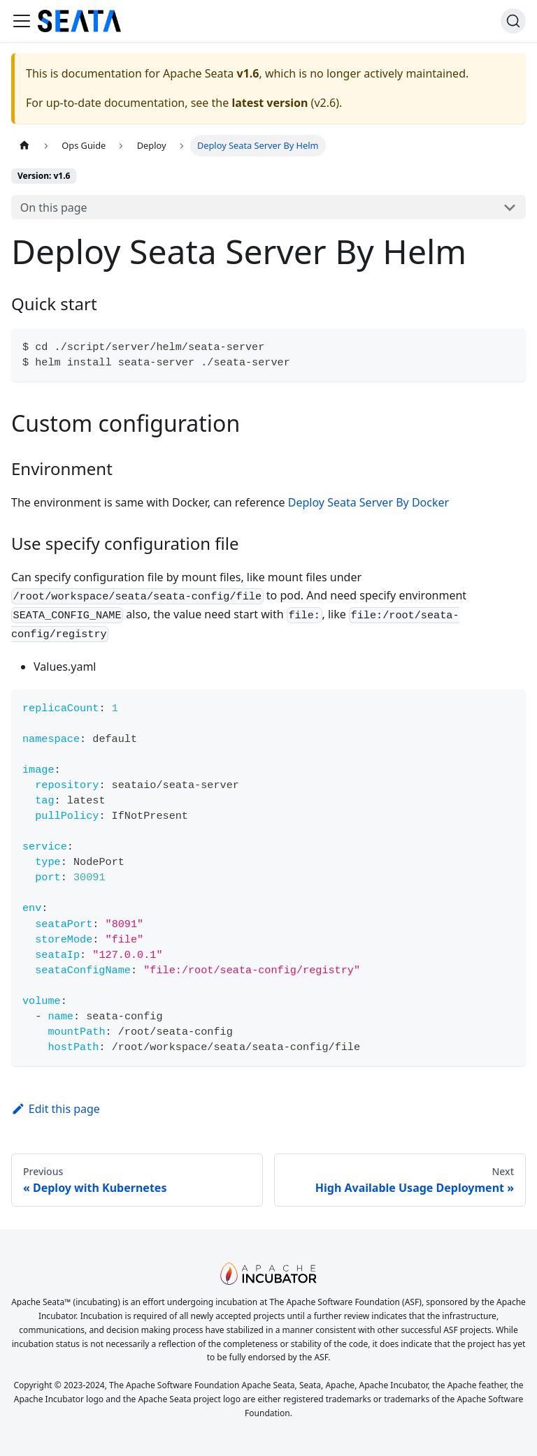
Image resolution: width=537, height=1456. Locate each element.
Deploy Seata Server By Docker (368, 502)
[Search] (513, 21)
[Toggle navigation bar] (21, 20)
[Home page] (24, 145)
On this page (53, 207)
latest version (269, 102)
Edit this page (55, 1108)
